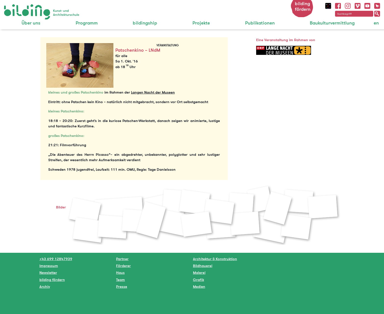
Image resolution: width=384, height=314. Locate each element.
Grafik (198, 279)
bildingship (145, 23)
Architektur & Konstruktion (215, 258)
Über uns (31, 23)
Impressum (48, 265)
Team (120, 279)
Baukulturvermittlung (332, 23)
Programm (87, 23)
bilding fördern (303, 6)
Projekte (201, 23)
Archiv (44, 286)
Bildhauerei (202, 265)
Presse (121, 286)
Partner (122, 258)
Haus (120, 272)
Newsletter (48, 272)
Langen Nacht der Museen (153, 92)
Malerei (199, 272)
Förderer (123, 265)
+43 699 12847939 (55, 258)
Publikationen (260, 23)
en (376, 23)
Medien (199, 286)
